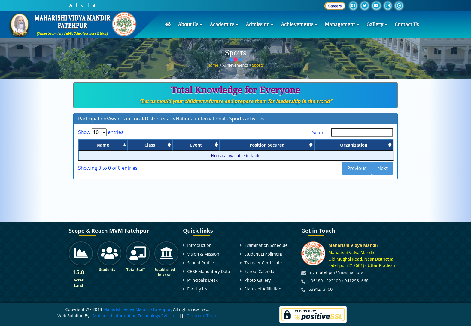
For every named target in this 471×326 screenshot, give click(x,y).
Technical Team (202, 315)
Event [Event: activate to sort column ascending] (196, 145)
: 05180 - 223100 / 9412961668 (338, 281)
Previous (356, 168)
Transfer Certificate (263, 262)
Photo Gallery (257, 280)
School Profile (200, 262)
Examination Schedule (265, 245)
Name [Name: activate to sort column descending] (102, 145)
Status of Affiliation (262, 289)
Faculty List (198, 289)
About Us (190, 24)
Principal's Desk (202, 280)
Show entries (100, 132)
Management (342, 24)
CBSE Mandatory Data (208, 271)
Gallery (376, 24)
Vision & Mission (203, 254)
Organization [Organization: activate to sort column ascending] (353, 145)
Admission (260, 24)
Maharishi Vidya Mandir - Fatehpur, (137, 309)
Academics (224, 24)
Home (213, 64)
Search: (352, 132)
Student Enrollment (263, 254)
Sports (258, 64)
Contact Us (407, 24)
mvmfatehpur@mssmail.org (335, 272)
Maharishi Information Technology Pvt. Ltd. (134, 315)
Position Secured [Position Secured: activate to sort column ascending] (267, 145)
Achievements (299, 24)
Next (382, 168)
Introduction (199, 245)
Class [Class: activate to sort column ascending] (149, 145)
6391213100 (320, 289)
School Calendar (260, 271)
